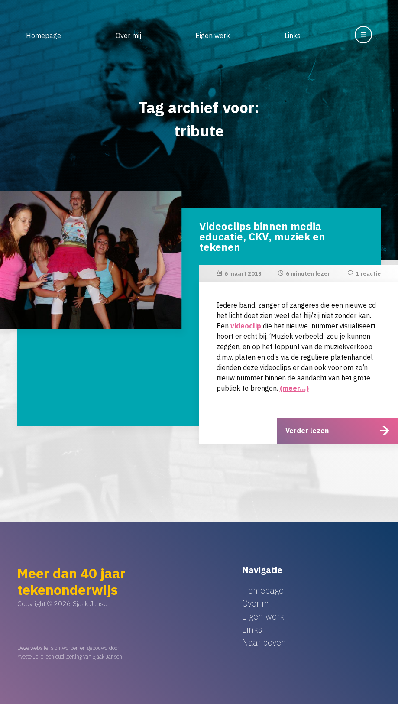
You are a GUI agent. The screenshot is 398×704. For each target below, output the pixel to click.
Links (293, 35)
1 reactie (368, 273)
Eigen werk (212, 35)
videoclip (245, 325)
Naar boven (264, 642)
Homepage (43, 35)
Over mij (128, 35)
